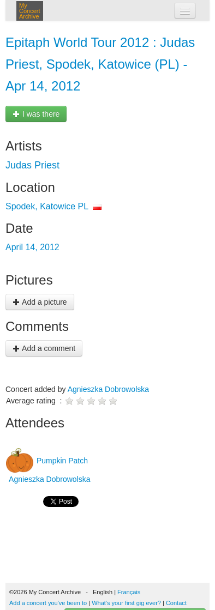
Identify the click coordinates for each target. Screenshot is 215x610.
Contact (176, 603)
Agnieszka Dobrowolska (108, 389)
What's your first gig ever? (126, 603)
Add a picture (40, 302)
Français (128, 592)
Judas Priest (32, 165)
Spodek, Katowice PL (46, 206)
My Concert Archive (29, 11)
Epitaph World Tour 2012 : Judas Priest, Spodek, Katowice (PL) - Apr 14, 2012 (100, 64)
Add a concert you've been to (48, 603)
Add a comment (44, 348)
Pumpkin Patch (61, 460)
